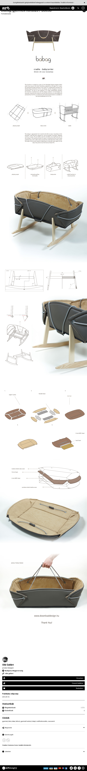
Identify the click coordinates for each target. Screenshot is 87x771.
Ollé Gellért (8, 664)
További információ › (67, 2)
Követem (80, 678)
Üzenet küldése (77, 683)
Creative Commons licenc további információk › (16, 745)
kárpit (34, 721)
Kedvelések (9, 711)
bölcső (18, 721)
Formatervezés (6, 14)
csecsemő (51, 721)
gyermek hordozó (26, 721)
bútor (9, 721)
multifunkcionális (41, 721)
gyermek (5, 721)
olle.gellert (9, 673)
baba (13, 721)
